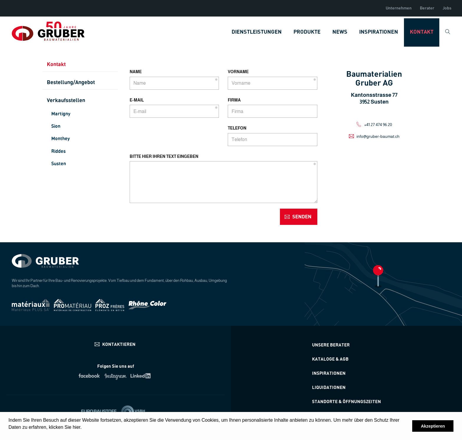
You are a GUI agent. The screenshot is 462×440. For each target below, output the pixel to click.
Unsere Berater (331, 345)
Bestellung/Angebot (71, 82)
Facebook (90, 376)
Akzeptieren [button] (433, 426)
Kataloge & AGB (330, 359)
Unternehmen (399, 8)
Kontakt (421, 32)
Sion (55, 126)
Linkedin (142, 376)
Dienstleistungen (257, 32)
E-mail (137, 100)
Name (136, 71)
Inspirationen (378, 32)
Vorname (238, 71)
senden (301, 216)
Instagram (116, 376)
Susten (58, 163)
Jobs (447, 8)
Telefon (237, 128)
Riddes (58, 151)
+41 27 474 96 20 (378, 124)
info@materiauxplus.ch (115, 344)
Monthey (60, 138)
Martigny (60, 114)
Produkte (307, 32)
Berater (427, 8)
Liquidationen (329, 387)
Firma (234, 100)
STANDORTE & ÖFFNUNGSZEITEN (346, 402)
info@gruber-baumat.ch (378, 136)
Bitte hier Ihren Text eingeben (164, 156)
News (339, 32)
